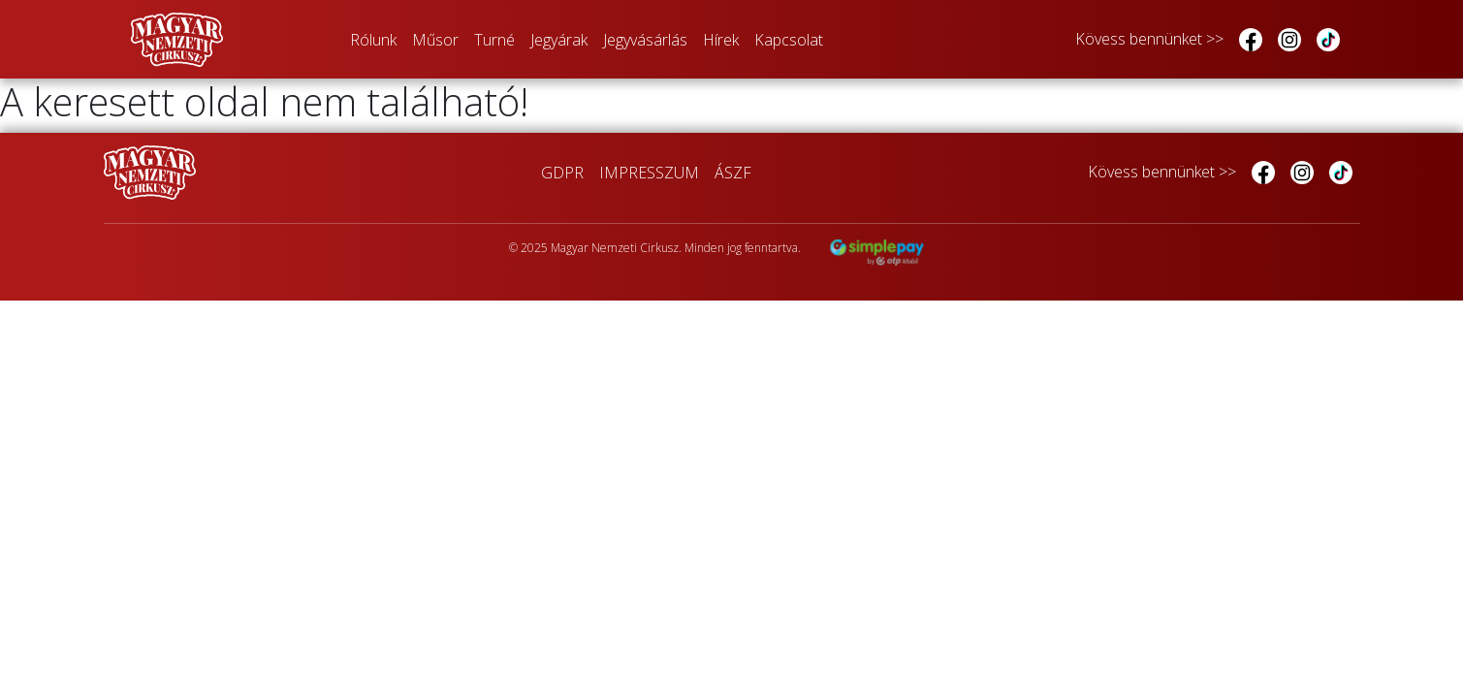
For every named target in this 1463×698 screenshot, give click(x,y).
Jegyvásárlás (645, 39)
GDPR (562, 172)
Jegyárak (559, 39)
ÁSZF (733, 172)
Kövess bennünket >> (1149, 38)
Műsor (435, 39)
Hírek (721, 39)
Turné (494, 39)
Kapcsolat (788, 39)
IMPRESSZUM (649, 172)
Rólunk (373, 39)
